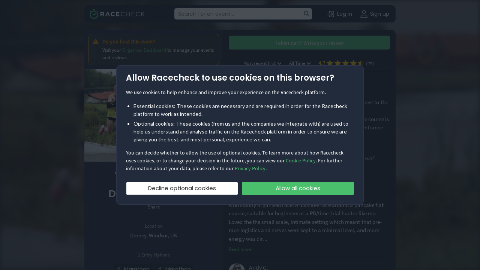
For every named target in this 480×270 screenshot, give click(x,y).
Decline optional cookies (182, 188)
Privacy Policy (250, 168)
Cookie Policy (301, 160)
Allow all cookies (298, 188)
